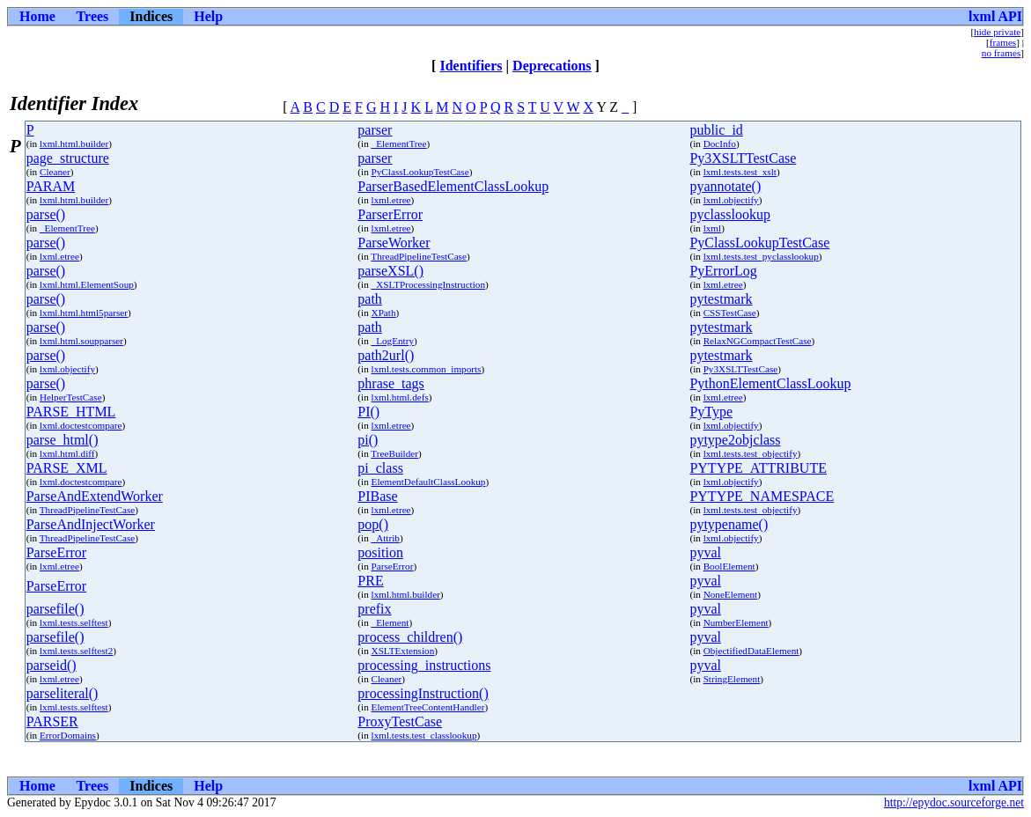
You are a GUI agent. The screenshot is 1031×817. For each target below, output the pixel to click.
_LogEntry (393, 340)
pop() (372, 524)
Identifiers (470, 65)
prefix (374, 608)
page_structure (67, 158)
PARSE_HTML (71, 411)
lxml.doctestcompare (81, 425)
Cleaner (55, 171)
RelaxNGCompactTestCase (757, 340)
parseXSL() (390, 270)
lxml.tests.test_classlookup (424, 735)
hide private (997, 31)
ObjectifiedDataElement (751, 650)
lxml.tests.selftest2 (76, 650)
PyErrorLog (722, 270)
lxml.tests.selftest (74, 622)
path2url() (385, 355)
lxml (712, 228)
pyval (705, 552)
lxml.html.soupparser (81, 340)
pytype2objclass (734, 439)
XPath (384, 312)
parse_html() (62, 439)
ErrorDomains (68, 735)
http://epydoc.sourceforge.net (954, 802)
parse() (45, 214)
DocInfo (719, 143)
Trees (93, 16)
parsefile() (55, 608)
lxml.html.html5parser (84, 312)
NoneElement (730, 594)
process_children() (409, 636)
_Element (390, 622)
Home (37, 16)
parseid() (51, 665)
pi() (367, 439)
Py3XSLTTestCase (742, 158)
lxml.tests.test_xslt (740, 171)
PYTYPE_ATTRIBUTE (758, 467)
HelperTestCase (71, 397)
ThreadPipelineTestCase (419, 256)
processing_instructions (423, 665)
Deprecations (551, 65)
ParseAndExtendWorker (94, 496)
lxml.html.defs (400, 397)
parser (374, 129)
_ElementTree (399, 143)
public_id (715, 129)
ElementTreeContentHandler (428, 707)
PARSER (52, 721)
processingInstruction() (422, 693)
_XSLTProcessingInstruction (428, 284)
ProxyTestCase (399, 721)
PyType (711, 411)
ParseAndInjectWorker (90, 524)
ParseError (56, 552)
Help (208, 16)
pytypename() (728, 524)
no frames (1001, 53)
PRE (370, 580)
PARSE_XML (66, 467)
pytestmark (720, 298)
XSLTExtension (403, 650)
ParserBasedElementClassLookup (453, 186)
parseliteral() (62, 693)
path (369, 298)
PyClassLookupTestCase (420, 171)
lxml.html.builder (74, 143)
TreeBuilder (394, 453)
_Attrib (386, 538)
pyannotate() (725, 186)
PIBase (377, 496)
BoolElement (729, 566)
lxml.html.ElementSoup (87, 284)
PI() (368, 411)
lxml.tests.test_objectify (750, 453)
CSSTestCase (729, 312)
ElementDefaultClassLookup (429, 481)
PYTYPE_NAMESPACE (761, 496)
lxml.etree (391, 200)
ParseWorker (393, 242)
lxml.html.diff (67, 453)
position (380, 552)
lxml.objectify (731, 200)
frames (1003, 42)
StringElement (732, 678)
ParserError (390, 214)
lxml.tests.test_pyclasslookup (761, 256)
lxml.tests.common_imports (427, 369)
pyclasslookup (729, 214)
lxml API (995, 16)
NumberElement (736, 622)
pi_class (380, 467)
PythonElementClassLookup (770, 383)
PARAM (50, 186)
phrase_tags (390, 383)
